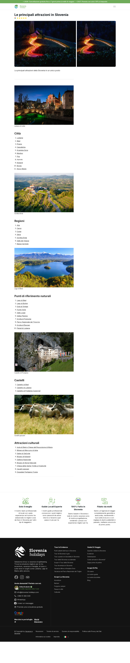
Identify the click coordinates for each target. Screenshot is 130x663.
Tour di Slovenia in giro (62, 554)
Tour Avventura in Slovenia (63, 565)
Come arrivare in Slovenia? (96, 559)
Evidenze (90, 554)
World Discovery (38, 620)
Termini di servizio (52, 631)
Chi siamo (90, 571)
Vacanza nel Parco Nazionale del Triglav (68, 571)
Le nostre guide (92, 574)
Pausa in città (58, 589)
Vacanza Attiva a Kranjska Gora (64, 568)
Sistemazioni (91, 556)
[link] (31, 596)
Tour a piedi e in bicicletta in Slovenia (66, 556)
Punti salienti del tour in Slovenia (65, 551)
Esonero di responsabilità (70, 631)
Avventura (57, 580)
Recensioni (39, 631)
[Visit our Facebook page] (16, 577)
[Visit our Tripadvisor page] (28, 577)
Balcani (56, 583)
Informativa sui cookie (43, 637)
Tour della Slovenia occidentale (65, 559)
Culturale (57, 592)
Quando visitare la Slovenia (96, 551)
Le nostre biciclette (93, 577)
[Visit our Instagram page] (22, 577)
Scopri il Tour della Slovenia (63, 562)
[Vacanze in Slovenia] (31, 551)
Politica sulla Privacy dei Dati (91, 631)
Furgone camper (59, 586)
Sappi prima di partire (94, 562)
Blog (88, 580)
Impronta (57, 637)
